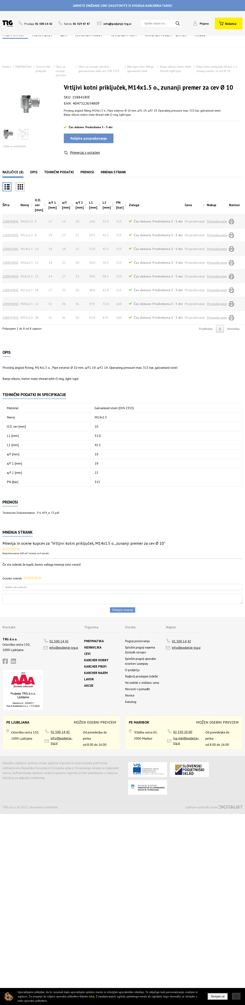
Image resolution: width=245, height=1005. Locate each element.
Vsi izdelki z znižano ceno (142, 683)
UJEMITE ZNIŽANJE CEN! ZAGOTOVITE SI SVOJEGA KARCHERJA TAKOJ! (122, 5)
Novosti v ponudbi (137, 689)
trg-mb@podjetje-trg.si (186, 740)
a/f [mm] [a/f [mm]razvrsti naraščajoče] (66, 204)
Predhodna (206, 329)
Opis (34, 172)
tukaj (91, 996)
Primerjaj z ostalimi (85, 152)
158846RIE (10, 304)
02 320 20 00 (182, 732)
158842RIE (10, 249)
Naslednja (233, 329)
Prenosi (87, 172)
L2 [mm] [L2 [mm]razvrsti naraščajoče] (107, 204)
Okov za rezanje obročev (61, 71)
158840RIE (10, 221)
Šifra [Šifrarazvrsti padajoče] (5, 205)
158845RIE (10, 290)
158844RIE (10, 276)
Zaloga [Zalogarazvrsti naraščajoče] (134, 205)
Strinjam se (217, 996)
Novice (129, 695)
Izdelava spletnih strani (201, 807)
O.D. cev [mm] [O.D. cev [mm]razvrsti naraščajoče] (39, 205)
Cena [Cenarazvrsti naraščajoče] (188, 205)
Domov (6, 67)
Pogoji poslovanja (137, 641)
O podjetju (132, 670)
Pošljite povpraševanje (88, 138)
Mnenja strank (113, 172)
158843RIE (10, 262)
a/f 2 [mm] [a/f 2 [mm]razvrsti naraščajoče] (80, 204)
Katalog (130, 702)
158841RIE (10, 235)
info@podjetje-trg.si (117, 24)
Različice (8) (12, 172)
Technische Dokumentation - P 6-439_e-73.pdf (30, 513)
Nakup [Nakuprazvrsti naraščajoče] (211, 205)
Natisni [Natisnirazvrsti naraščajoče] (234, 205)
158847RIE (10, 317)
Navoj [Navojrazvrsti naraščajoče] (25, 205)
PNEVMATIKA (23, 67)
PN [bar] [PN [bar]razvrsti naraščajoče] (120, 204)
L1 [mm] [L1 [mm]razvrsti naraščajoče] (93, 204)
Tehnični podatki (59, 172)
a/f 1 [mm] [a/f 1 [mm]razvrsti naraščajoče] (52, 204)
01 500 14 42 (59, 641)
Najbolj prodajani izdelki (141, 676)
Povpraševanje (217, 221)
